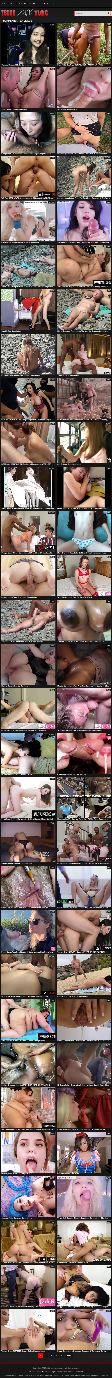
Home (4, 3)
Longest (34, 3)
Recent (22, 3)
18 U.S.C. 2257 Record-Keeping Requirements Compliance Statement (56, 1372)
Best (12, 3)
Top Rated (47, 3)
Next (69, 1355)
